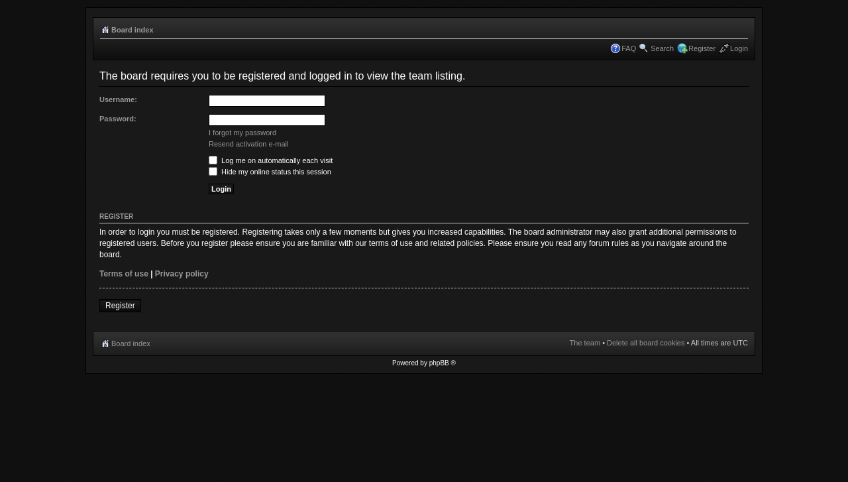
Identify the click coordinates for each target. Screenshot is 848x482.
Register (702, 48)
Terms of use (123, 273)
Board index (132, 30)
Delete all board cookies (645, 343)
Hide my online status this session (270, 172)
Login (739, 48)
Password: (117, 119)
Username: (118, 99)
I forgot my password (242, 133)
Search (662, 48)
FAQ (628, 48)
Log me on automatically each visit (271, 160)
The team (585, 343)
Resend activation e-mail (248, 144)
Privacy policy (182, 273)
